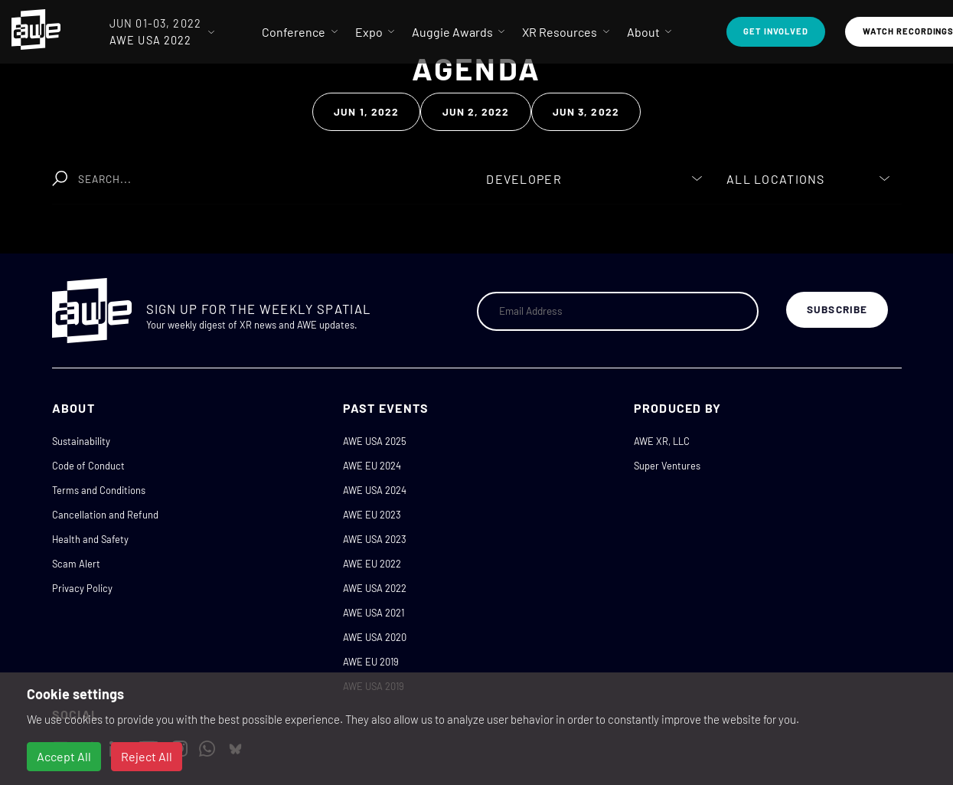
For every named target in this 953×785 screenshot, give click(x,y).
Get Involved (775, 31)
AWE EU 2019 (371, 662)
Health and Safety (90, 539)
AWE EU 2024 (372, 466)
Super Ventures (667, 466)
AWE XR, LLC (662, 441)
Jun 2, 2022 (476, 111)
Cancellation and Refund (105, 515)
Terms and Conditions (98, 490)
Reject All (146, 756)
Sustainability (81, 441)
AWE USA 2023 (374, 539)
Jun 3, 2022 (586, 111)
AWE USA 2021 (373, 613)
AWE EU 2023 (372, 515)
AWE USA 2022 (374, 588)
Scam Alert (76, 564)
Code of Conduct (88, 466)
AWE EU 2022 (372, 564)
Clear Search (406, 171)
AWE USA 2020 (374, 637)
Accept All (64, 756)
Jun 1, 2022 (366, 111)
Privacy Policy (82, 588)
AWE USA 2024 (374, 490)
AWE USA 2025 (374, 441)
